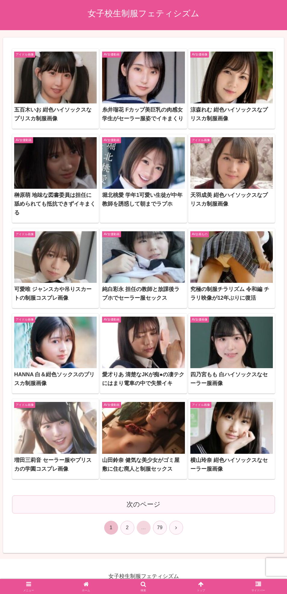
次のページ (143, 504)
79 (160, 527)
